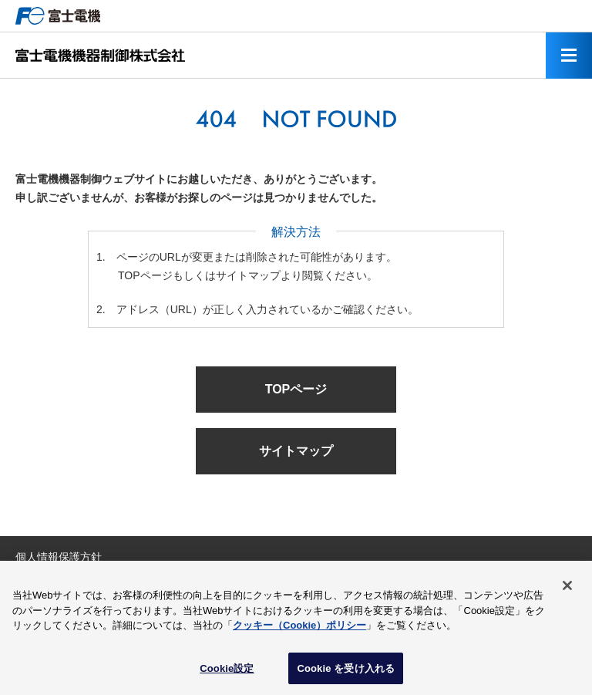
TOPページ (296, 389)
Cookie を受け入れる (346, 672)
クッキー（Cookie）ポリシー (299, 629)
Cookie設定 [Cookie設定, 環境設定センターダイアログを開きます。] (227, 672)
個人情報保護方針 (58, 557)
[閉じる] (567, 589)
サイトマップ (296, 450)
